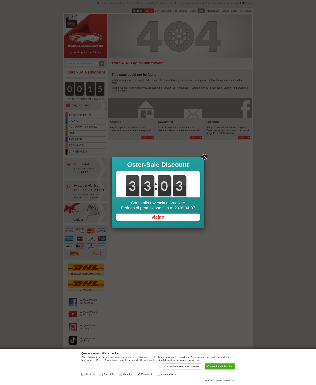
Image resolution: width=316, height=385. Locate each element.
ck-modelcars (168, 374)
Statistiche (109, 374)
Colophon (207, 380)
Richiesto (90, 374)
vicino (158, 217)
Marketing (128, 374)
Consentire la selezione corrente (181, 366)
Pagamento (147, 374)
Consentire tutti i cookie (219, 366)
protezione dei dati (225, 380)
